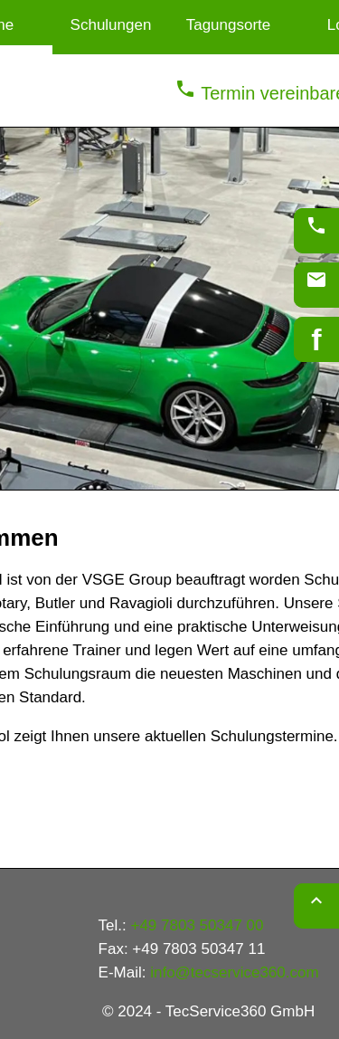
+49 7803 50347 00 (196, 925)
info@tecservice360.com (234, 972)
